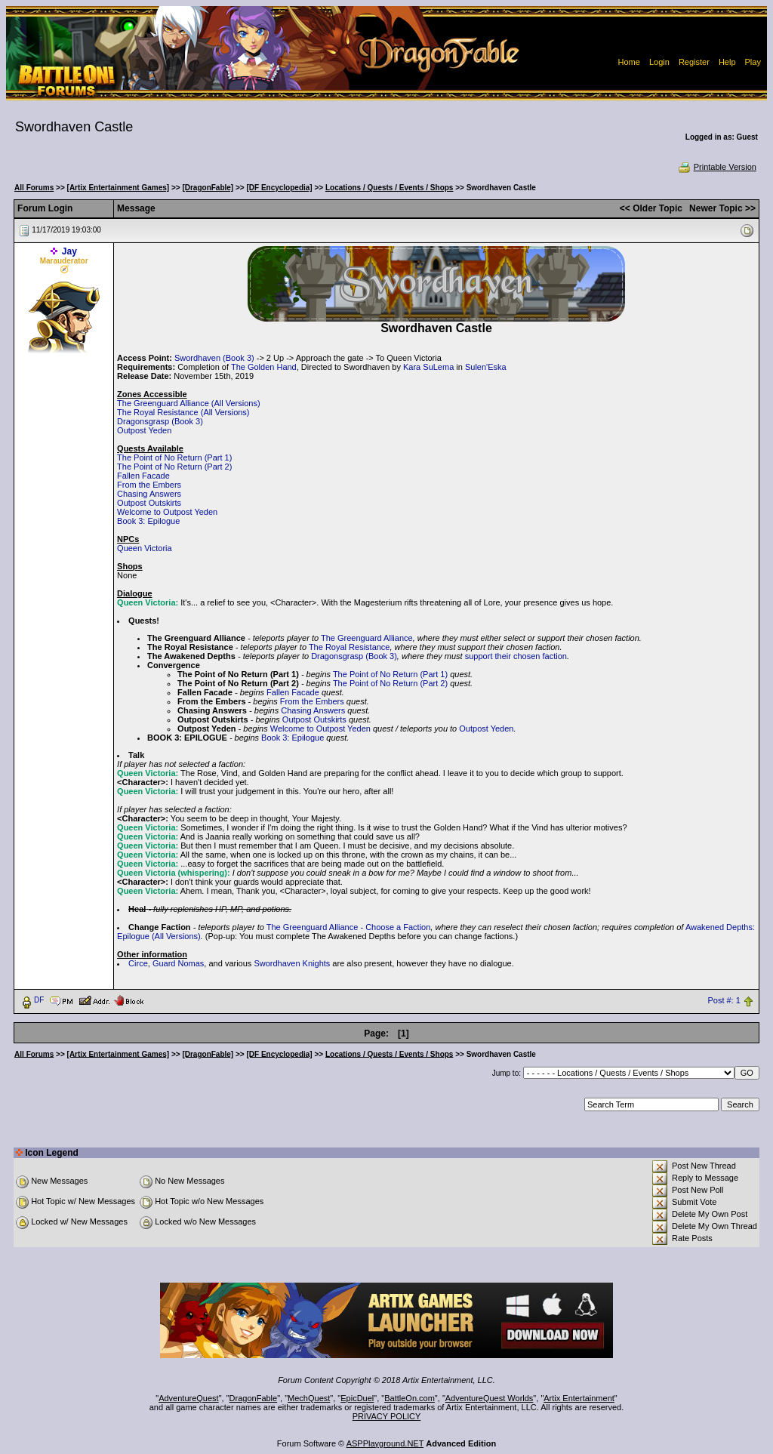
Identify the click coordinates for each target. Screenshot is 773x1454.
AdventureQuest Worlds (489, 1398)
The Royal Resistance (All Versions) (183, 412)
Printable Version (716, 166)
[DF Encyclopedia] (279, 187)
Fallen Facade (143, 475)
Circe (138, 963)
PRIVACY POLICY (387, 1416)
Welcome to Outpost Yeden (167, 511)
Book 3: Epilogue (148, 520)
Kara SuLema (428, 366)
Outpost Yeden (144, 430)
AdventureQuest (189, 1398)
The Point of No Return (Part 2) (174, 466)
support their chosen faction (516, 656)
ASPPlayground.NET (385, 1443)
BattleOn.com (409, 1398)
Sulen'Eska (486, 366)
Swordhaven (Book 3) (214, 357)
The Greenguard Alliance (367, 637)
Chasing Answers (149, 493)
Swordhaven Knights (292, 963)
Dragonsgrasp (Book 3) (160, 421)
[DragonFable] (207, 187)
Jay (69, 251)
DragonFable (253, 1398)
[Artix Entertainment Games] (118, 187)
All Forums (34, 187)
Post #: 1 (723, 1000)
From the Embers (149, 484)
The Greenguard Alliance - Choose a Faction (348, 927)
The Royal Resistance (349, 647)
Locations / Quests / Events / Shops (389, 187)
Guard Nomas (178, 963)
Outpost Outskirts (149, 502)
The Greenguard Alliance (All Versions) (188, 403)
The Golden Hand (264, 366)
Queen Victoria (144, 548)
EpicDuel (357, 1398)
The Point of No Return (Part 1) (174, 457)
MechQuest (309, 1398)
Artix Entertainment (579, 1398)
